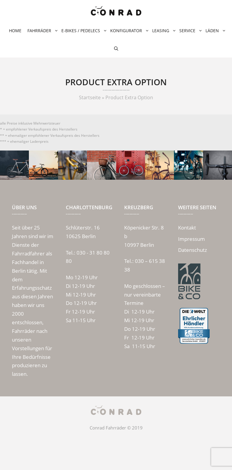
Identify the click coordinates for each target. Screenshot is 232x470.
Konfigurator (129, 31)
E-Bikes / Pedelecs (84, 31)
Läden (215, 31)
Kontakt (187, 227)
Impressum (191, 238)
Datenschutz (192, 249)
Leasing (164, 31)
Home (15, 30)
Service (191, 31)
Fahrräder (42, 31)
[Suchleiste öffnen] (116, 49)
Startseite (90, 97)
